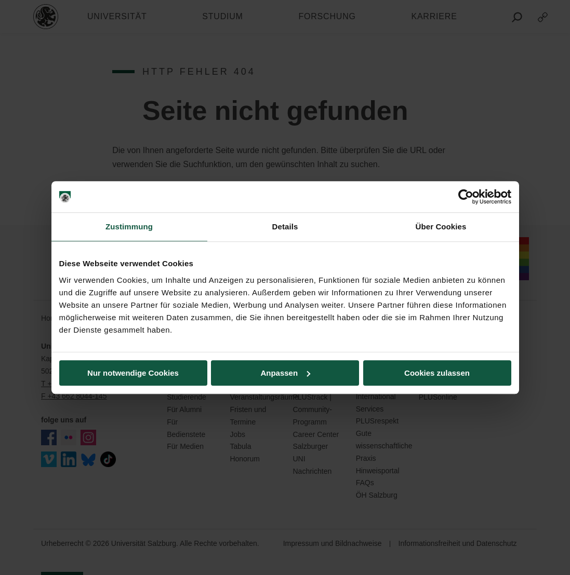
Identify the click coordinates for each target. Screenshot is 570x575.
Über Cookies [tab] (441, 226)
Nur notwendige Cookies (133, 372)
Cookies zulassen (437, 372)
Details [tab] (285, 226)
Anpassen (285, 372)
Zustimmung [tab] (129, 226)
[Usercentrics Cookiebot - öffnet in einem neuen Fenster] (465, 196)
